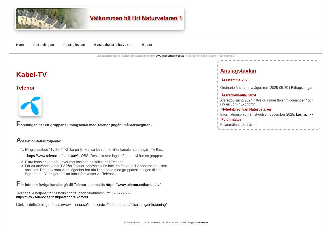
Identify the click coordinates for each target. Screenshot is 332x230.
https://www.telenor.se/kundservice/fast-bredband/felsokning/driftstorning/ (110, 205)
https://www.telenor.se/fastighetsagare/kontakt (52, 197)
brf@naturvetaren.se (198, 222)
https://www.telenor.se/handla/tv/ (52, 156)
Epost (147, 44)
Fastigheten (74, 44)
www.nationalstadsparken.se (170, 56)
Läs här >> (304, 114)
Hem (20, 44)
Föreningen (44, 44)
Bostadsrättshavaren (113, 44)
